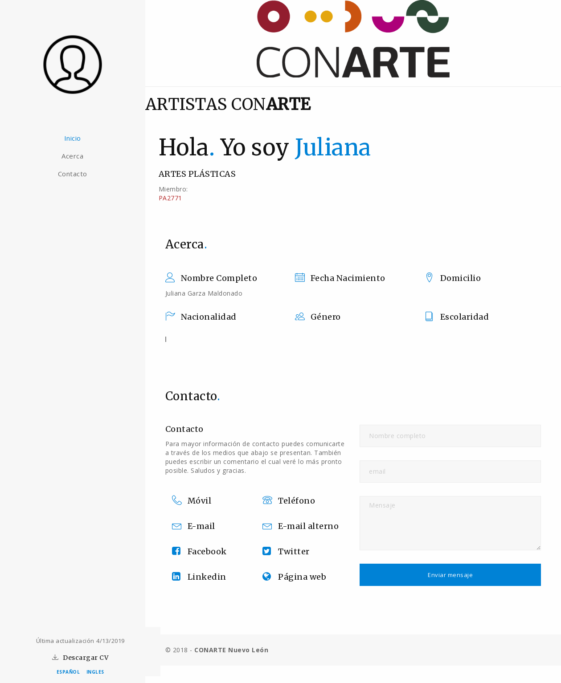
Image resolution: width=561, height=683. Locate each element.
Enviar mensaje (454, 575)
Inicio (80, 138)
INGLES (95, 672)
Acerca (80, 155)
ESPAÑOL (68, 672)
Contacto (80, 173)
